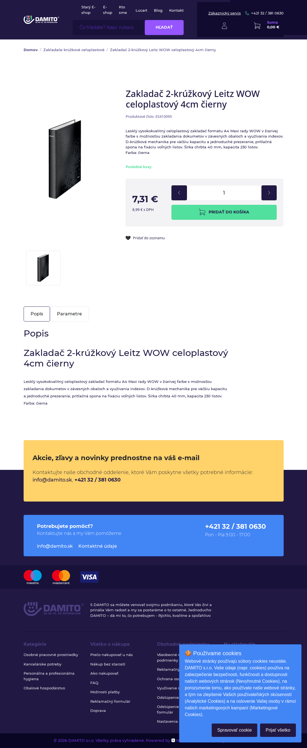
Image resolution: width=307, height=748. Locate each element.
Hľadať (164, 27)
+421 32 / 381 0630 (264, 13)
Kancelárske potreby (42, 664)
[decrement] (179, 192)
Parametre (69, 313)
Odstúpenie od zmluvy (178, 697)
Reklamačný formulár (110, 701)
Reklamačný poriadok (177, 669)
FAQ (94, 682)
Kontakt (176, 10)
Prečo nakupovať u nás (111, 654)
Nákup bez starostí (107, 664)
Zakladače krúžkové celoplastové (73, 50)
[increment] (269, 192)
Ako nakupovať (104, 673)
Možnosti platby (105, 692)
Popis (37, 313)
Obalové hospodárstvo (44, 688)
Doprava (98, 710)
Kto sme (123, 10)
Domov (31, 50)
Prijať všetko (278, 730)
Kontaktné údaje (97, 546)
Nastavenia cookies (175, 721)
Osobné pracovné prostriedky (51, 654)
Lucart (141, 10)
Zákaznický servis (224, 13)
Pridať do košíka (224, 212)
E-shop (107, 10)
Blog (158, 10)
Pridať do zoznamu (145, 237)
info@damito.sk (52, 480)
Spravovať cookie (234, 730)
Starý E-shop (88, 10)
